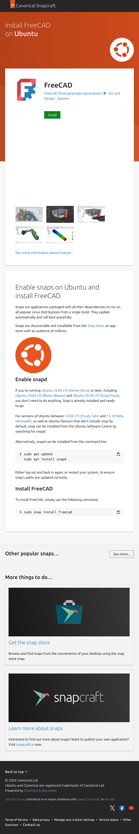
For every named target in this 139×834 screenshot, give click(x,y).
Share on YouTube (131, 808)
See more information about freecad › (44, 253)
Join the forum (15, 799)
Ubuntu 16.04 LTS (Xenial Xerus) (65, 390)
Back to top (16, 772)
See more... (121, 554)
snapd (82, 799)
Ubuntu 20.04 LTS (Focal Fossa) (96, 395)
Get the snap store (29, 642)
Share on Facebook (121, 808)
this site (109, 799)
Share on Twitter (112, 808)
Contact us (31, 825)
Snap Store (96, 326)
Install (52, 115)
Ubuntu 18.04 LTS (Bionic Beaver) (40, 395)
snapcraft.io (25, 744)
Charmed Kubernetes (40, 790)
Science (63, 98)
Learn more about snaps (36, 728)
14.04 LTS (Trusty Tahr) (82, 416)
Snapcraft (93, 799)
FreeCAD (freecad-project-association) (73, 93)
